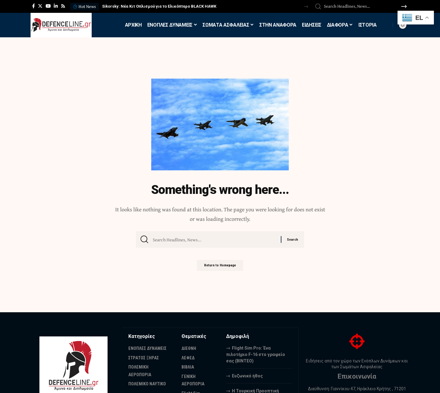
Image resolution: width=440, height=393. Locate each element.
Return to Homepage (220, 268)
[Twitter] (40, 6)
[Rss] (63, 6)
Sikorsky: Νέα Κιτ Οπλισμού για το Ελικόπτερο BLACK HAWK (159, 6)
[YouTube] (48, 6)
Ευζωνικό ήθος (247, 375)
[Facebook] (33, 6)
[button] (306, 7)
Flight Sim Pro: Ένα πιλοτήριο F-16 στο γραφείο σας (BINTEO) (255, 354)
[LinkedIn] (55, 6)
